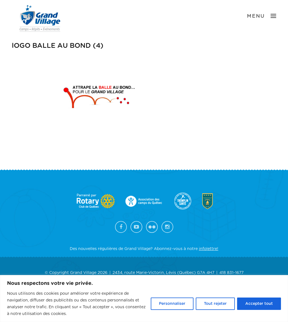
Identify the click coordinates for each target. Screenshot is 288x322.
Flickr (152, 227)
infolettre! (208, 249)
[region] (144, 298)
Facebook (121, 227)
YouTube (136, 227)
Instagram (167, 227)
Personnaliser (172, 304)
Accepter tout (259, 304)
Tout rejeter (215, 304)
